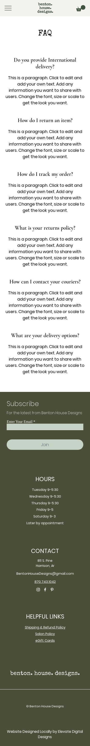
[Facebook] (45, 589)
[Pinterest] (52, 589)
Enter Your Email (19, 422)
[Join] (45, 444)
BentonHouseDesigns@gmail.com (45, 573)
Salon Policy (45, 634)
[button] (80, 8)
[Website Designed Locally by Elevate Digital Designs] (45, 734)
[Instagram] (38, 589)
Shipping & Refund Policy (45, 627)
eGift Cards (45, 640)
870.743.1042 (45, 581)
